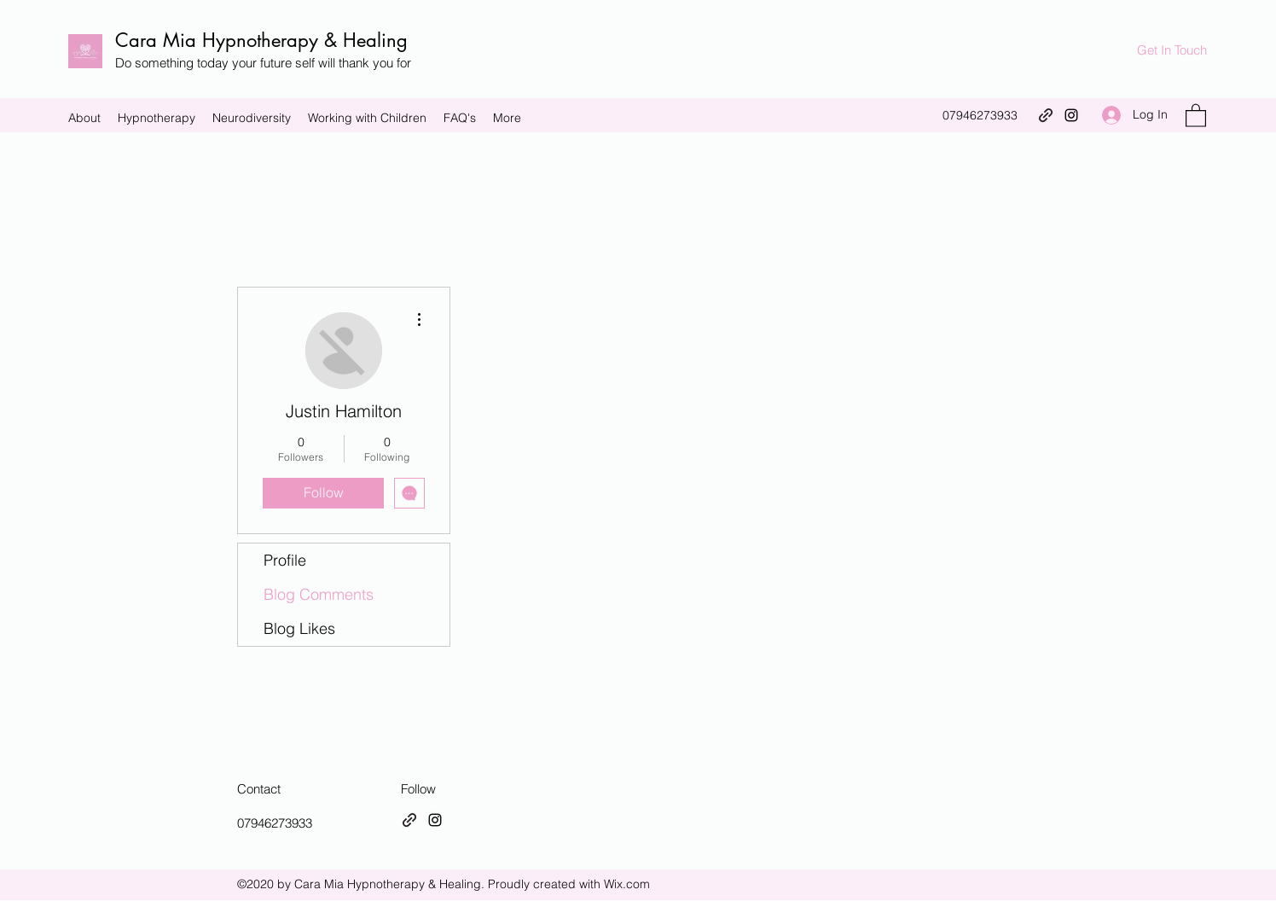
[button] (1196, 114)
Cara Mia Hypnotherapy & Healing (261, 40)
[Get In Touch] (1172, 50)
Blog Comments (319, 594)
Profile (285, 560)
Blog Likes (299, 628)
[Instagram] (1071, 115)
